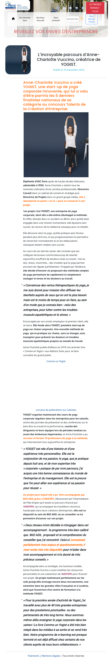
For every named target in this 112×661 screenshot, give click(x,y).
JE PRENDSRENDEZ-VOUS (95, 8)
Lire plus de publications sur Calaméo (56, 409)
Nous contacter (56, 19)
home (13, 18)
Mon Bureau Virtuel (91, 19)
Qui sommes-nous (25, 19)
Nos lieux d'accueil (40, 19)
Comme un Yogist (55, 361)
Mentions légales (51, 655)
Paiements (33, 655)
